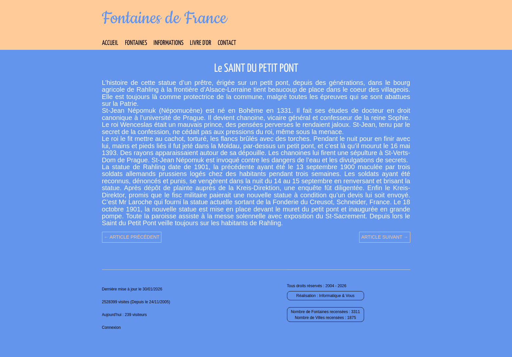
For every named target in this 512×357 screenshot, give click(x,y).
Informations (168, 43)
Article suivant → (384, 237)
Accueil (110, 43)
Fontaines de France (164, 18)
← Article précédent (132, 237)
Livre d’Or (200, 43)
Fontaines (136, 43)
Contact (227, 43)
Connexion (111, 327)
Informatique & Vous (337, 295)
